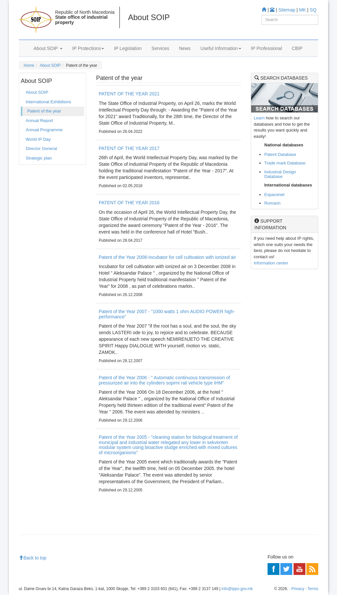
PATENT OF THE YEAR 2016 (129, 202)
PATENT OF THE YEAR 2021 (129, 93)
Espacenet (274, 194)
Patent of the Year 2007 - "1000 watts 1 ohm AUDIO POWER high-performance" (167, 314)
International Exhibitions (48, 101)
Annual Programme (44, 129)
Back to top (32, 557)
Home (29, 65)
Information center (271, 262)
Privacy (297, 588)
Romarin (272, 203)
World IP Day (38, 139)
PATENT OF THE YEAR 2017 (129, 148)
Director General (41, 148)
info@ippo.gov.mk (237, 588)
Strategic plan (39, 158)
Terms (312, 588)
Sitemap (286, 9)
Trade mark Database (284, 163)
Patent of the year (44, 111)
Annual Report (39, 120)
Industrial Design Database (280, 174)
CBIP (297, 48)
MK (302, 9)
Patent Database (280, 154)
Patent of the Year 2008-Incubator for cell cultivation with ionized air (167, 257)
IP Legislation (128, 48)
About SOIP (48, 48)
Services (160, 48)
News (185, 48)
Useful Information (220, 48)
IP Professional (266, 48)
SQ (313, 9)
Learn (259, 117)
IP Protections (88, 48)
